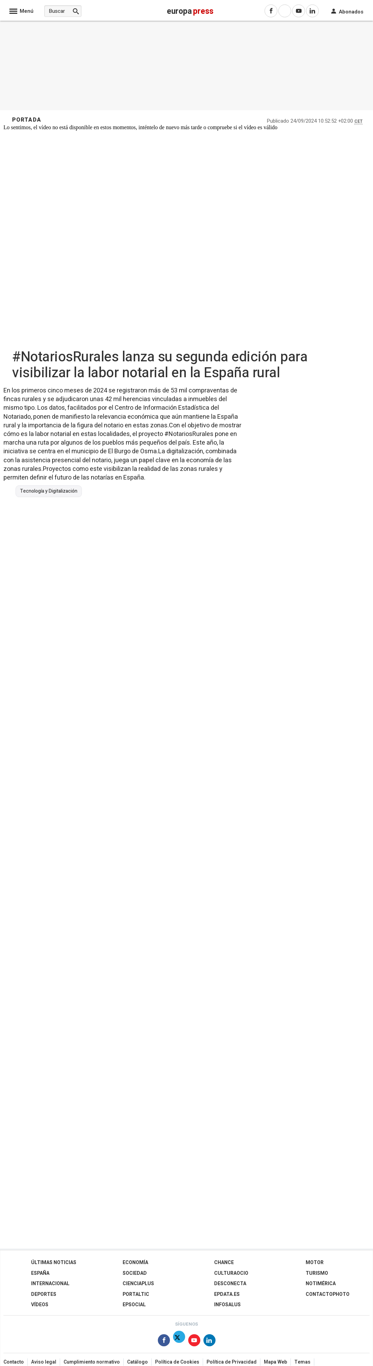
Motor (315, 1262)
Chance (224, 1262)
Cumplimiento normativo (92, 1362)
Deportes (43, 1294)
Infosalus (227, 1304)
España (40, 1273)
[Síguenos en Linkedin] (209, 1342)
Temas (302, 1362)
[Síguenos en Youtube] (194, 1342)
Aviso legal (43, 1362)
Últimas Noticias (53, 1262)
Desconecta (230, 1283)
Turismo (317, 1273)
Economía (135, 1262)
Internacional (50, 1283)
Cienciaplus (138, 1283)
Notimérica (321, 1283)
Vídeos (39, 1304)
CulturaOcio (231, 1273)
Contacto (13, 1362)
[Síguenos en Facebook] (164, 1342)
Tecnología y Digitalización (48, 491)
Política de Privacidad (232, 1362)
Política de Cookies (177, 1362)
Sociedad (135, 1273)
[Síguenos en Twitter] (179, 1342)
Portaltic (136, 1294)
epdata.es (227, 1294)
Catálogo (137, 1362)
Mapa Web (275, 1362)
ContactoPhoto (328, 1294)
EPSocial (134, 1304)
